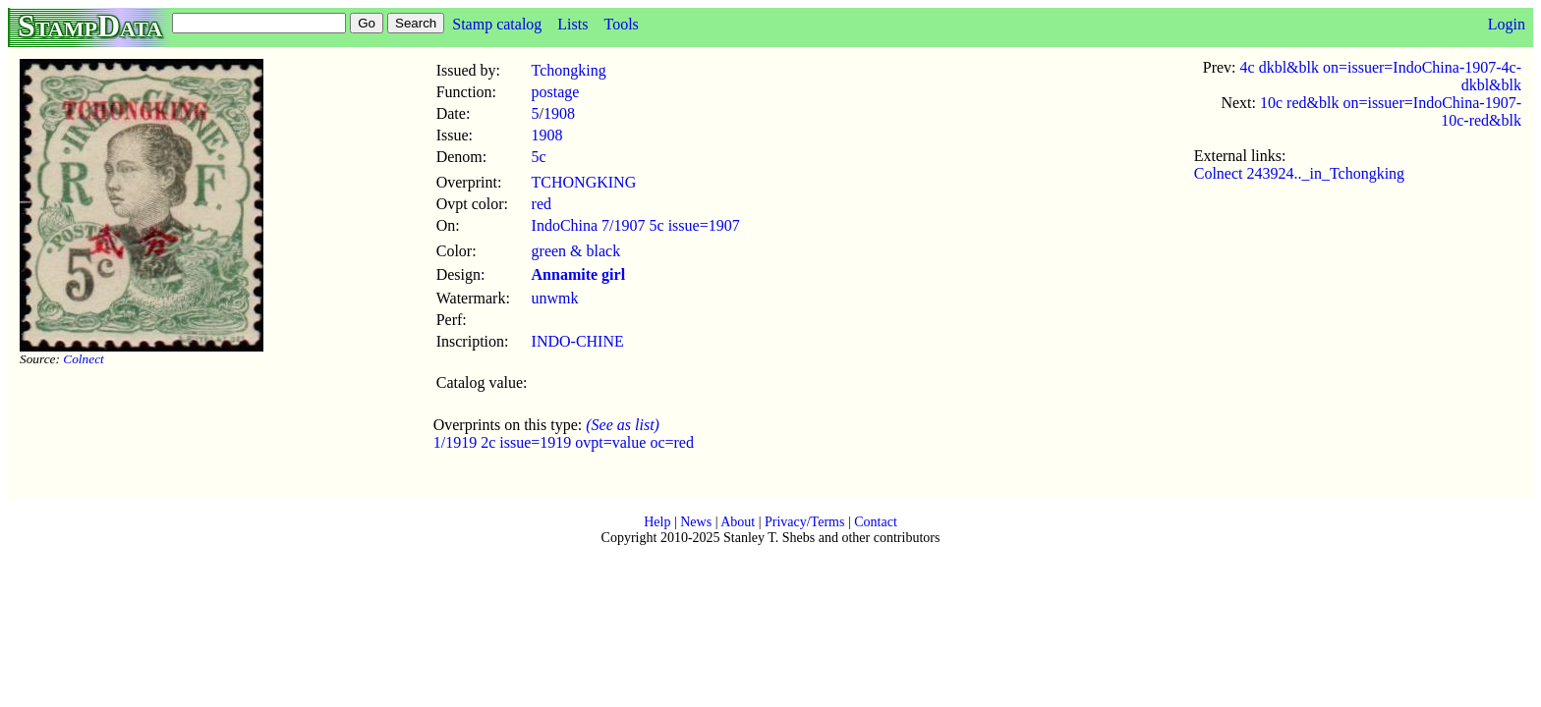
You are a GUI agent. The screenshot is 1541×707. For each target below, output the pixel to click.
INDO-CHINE (578, 341)
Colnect (83, 359)
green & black (576, 251)
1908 (559, 113)
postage (556, 91)
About (737, 522)
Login (1506, 24)
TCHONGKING (584, 182)
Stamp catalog (497, 24)
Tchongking (569, 70)
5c (539, 156)
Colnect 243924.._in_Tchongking (1299, 173)
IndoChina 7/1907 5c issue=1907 (636, 225)
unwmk (555, 298)
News (696, 522)
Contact (875, 522)
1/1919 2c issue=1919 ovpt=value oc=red (563, 442)
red (541, 203)
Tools (620, 24)
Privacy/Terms (804, 522)
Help (657, 522)
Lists (572, 24)
